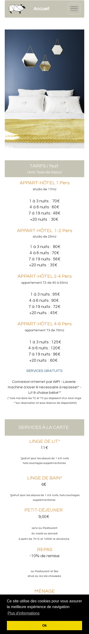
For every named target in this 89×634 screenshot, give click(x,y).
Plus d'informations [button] (24, 613)
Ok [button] (44, 625)
